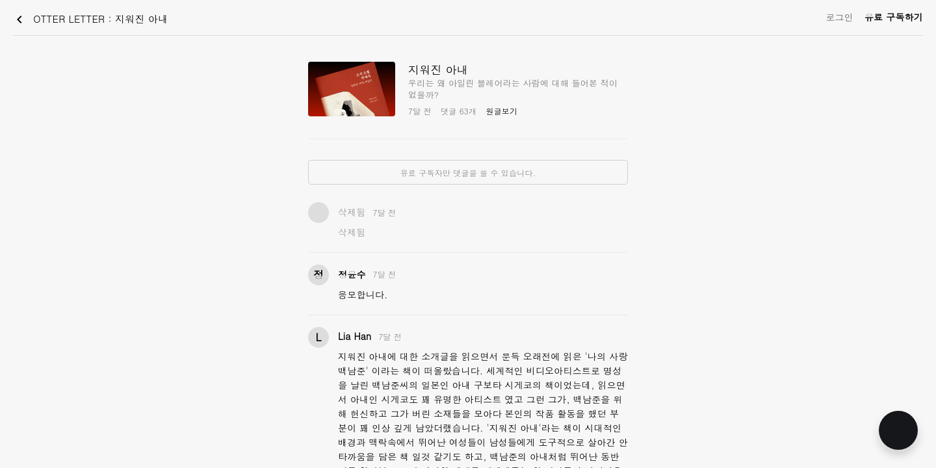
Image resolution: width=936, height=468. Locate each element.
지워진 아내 (438, 69)
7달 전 (384, 212)
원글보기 (501, 110)
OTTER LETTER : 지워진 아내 (90, 19)
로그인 (839, 16)
